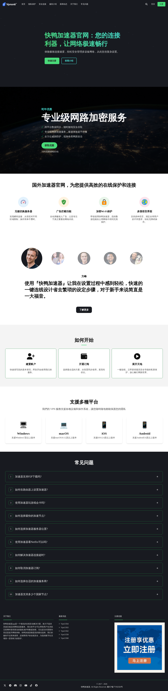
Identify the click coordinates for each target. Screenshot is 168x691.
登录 (153, 4)
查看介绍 (69, 61)
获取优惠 (49, 145)
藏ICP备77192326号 (115, 687)
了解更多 (84, 309)
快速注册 (52, 61)
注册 (161, 4)
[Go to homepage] (10, 4)
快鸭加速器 (85, 687)
